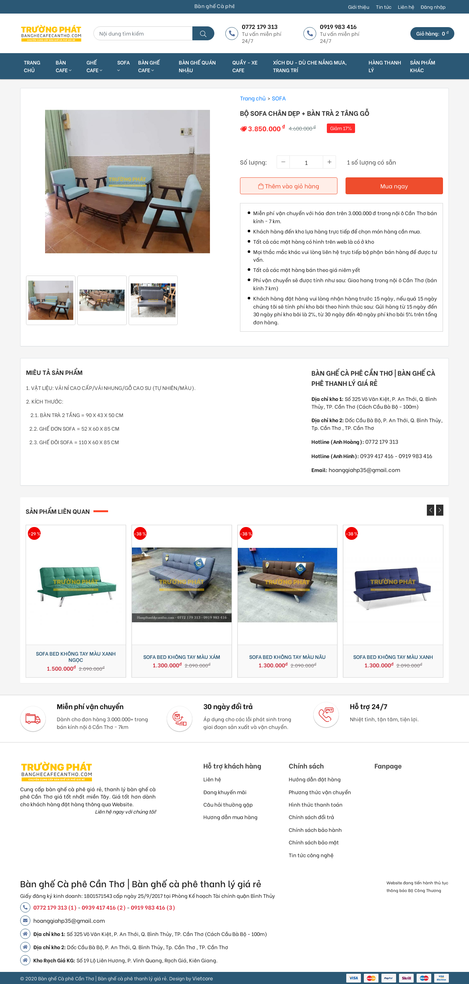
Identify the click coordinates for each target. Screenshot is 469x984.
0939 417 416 (377, 456)
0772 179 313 (381, 441)
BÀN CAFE (63, 66)
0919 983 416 (415, 456)
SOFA (123, 66)
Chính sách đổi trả (311, 817)
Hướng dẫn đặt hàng (315, 779)
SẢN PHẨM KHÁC (422, 66)
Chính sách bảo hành (315, 829)
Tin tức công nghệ (311, 855)
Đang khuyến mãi (225, 792)
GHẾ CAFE (94, 66)
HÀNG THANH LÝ (385, 66)
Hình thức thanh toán (316, 804)
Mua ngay (394, 185)
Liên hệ (406, 6)
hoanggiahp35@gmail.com (364, 469)
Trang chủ (32, 66)
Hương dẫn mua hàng (230, 817)
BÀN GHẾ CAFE (149, 66)
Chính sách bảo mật (314, 842)
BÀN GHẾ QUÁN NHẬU (197, 66)
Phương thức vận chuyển (320, 792)
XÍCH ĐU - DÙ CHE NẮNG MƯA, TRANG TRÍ (310, 66)
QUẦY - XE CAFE (245, 66)
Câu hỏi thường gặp (228, 804)
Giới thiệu (358, 6)
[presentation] (430, 510)
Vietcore (202, 978)
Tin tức (383, 6)
